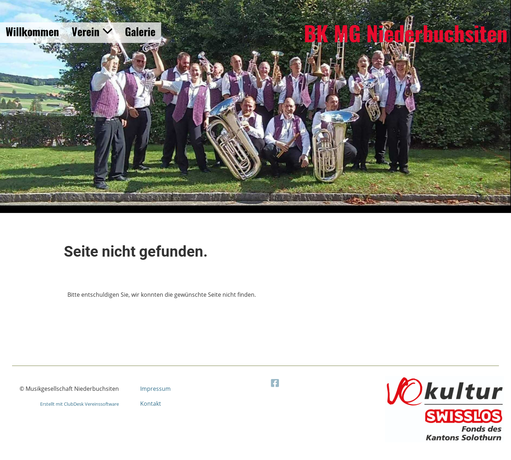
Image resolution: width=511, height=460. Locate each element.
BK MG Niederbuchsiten (405, 33)
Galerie (140, 31)
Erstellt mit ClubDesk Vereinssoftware (79, 404)
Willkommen (32, 31)
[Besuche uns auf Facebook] (285, 382)
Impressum (155, 389)
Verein (92, 31)
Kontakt (150, 403)
